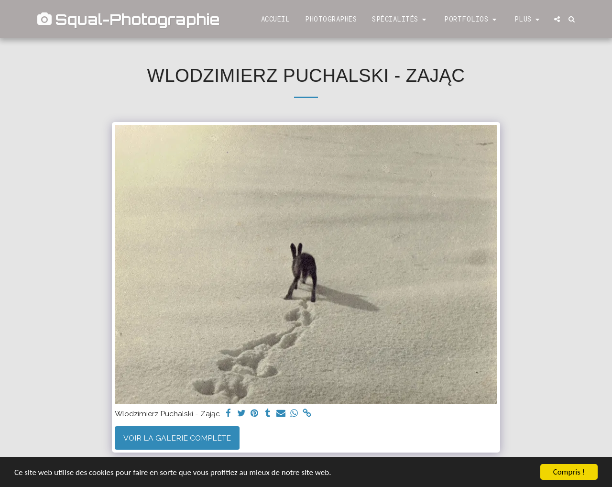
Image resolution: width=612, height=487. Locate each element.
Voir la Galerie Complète (177, 438)
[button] (400, 19)
